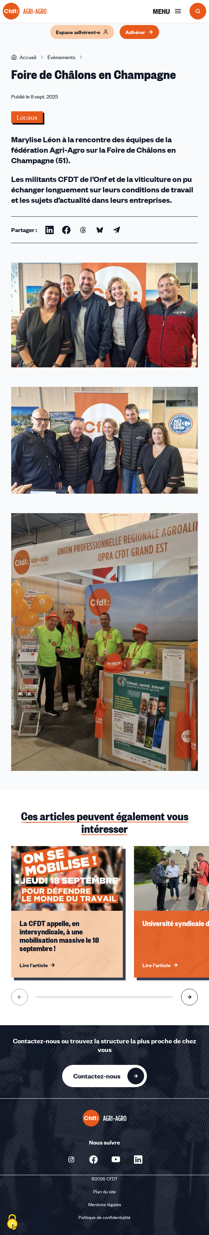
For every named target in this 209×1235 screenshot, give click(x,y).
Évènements (61, 57)
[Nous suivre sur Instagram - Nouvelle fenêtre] (71, 1159)
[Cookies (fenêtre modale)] (12, 1223)
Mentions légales (104, 1204)
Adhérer (139, 32)
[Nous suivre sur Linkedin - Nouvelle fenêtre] (138, 1159)
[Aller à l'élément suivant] (189, 997)
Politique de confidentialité (104, 1217)
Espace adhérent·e (82, 32)
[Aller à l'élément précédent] (19, 997)
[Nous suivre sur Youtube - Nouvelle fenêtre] (116, 1159)
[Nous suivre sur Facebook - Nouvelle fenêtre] (93, 1159)
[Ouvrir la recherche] (197, 11)
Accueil (23, 57)
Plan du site (104, 1191)
